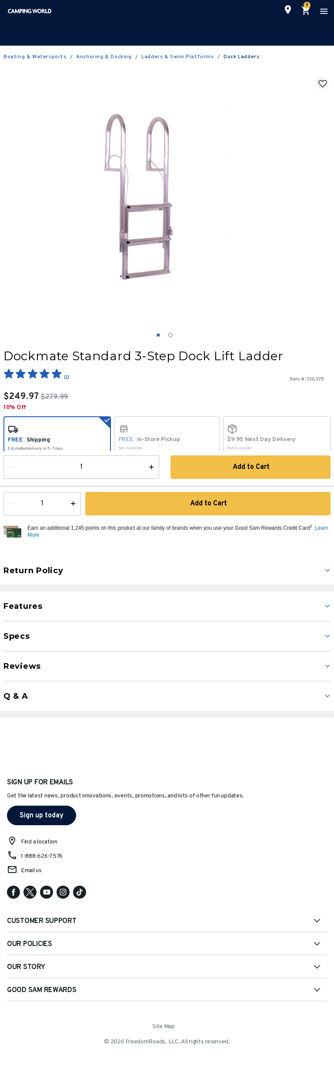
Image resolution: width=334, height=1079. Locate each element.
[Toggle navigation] (322, 10)
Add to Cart (208, 503)
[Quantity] (42, 503)
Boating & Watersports (35, 56)
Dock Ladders (241, 56)
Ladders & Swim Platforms (177, 56)
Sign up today (41, 815)
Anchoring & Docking (103, 56)
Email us (31, 870)
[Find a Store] (288, 9)
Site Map (163, 1026)
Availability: (24, 475)
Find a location (39, 842)
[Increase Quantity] (75, 503)
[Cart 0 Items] (306, 10)
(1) (66, 377)
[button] (178, 532)
